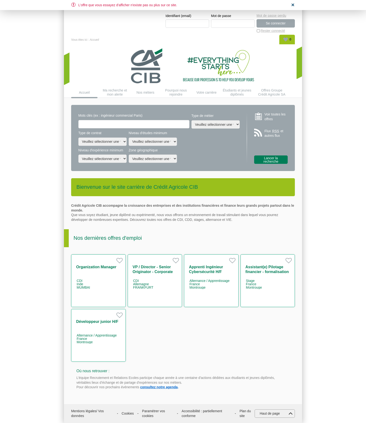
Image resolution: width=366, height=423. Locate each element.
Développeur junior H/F (97, 322)
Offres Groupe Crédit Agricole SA (272, 92)
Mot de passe (221, 16)
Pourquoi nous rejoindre (176, 92)
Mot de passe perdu (271, 15)
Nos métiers (145, 92)
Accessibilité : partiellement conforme (202, 413)
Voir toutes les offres (275, 116)
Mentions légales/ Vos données (87, 413)
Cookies (128, 413)
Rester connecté (273, 31)
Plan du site (245, 413)
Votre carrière (206, 92)
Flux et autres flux (273, 133)
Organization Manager (96, 267)
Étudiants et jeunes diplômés (237, 92)
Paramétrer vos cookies (153, 413)
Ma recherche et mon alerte (115, 92)
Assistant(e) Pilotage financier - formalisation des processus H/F (267, 272)
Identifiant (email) (178, 16)
